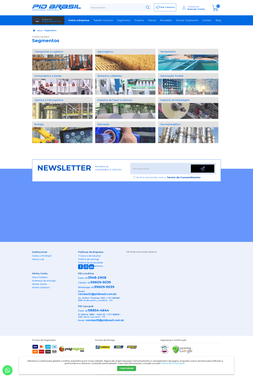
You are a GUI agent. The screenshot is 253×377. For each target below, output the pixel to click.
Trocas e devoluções (89, 255)
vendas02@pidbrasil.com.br (97, 294)
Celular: (82, 282)
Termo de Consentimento (184, 177)
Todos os (51, 20)
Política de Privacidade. (172, 363)
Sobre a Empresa (78, 20)
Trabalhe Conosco (103, 20)
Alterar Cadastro (41, 287)
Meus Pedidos (40, 277)
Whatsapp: (84, 287)
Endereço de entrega (44, 280)
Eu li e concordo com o (169, 177)
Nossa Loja (38, 259)
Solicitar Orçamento (187, 20)
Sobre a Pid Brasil (41, 255)
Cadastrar (193, 6)
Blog (218, 20)
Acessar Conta (196, 9)
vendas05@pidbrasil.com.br (105, 320)
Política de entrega (88, 259)
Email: (81, 291)
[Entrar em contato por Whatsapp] (7, 370)
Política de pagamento (90, 266)
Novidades (166, 20)
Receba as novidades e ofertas (108, 168)
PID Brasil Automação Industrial (141, 252)
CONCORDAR (127, 368)
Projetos (139, 20)
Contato (207, 20)
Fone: (81, 278)
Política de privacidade (90, 262)
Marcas (152, 20)
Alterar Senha (39, 284)
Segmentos (123, 20)
